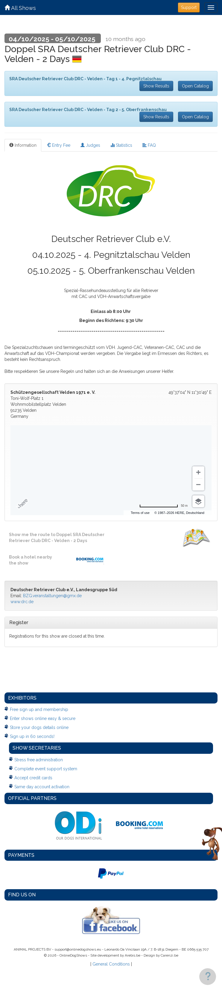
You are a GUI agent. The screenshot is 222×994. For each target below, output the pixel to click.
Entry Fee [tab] (58, 145)
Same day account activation (41, 786)
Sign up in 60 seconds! (32, 736)
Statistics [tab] (121, 145)
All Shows (20, 8)
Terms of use (140, 513)
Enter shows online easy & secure (42, 718)
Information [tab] (23, 145)
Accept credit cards (33, 777)
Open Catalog (195, 86)
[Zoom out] (198, 485)
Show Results (156, 86)
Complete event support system (45, 768)
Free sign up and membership (39, 709)
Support (189, 7)
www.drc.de (22, 601)
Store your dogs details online (39, 727)
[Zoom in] (198, 472)
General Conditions (111, 964)
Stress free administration (38, 759)
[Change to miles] (163, 506)
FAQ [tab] (149, 145)
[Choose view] (198, 501)
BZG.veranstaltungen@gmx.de (52, 595)
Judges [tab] (90, 145)
